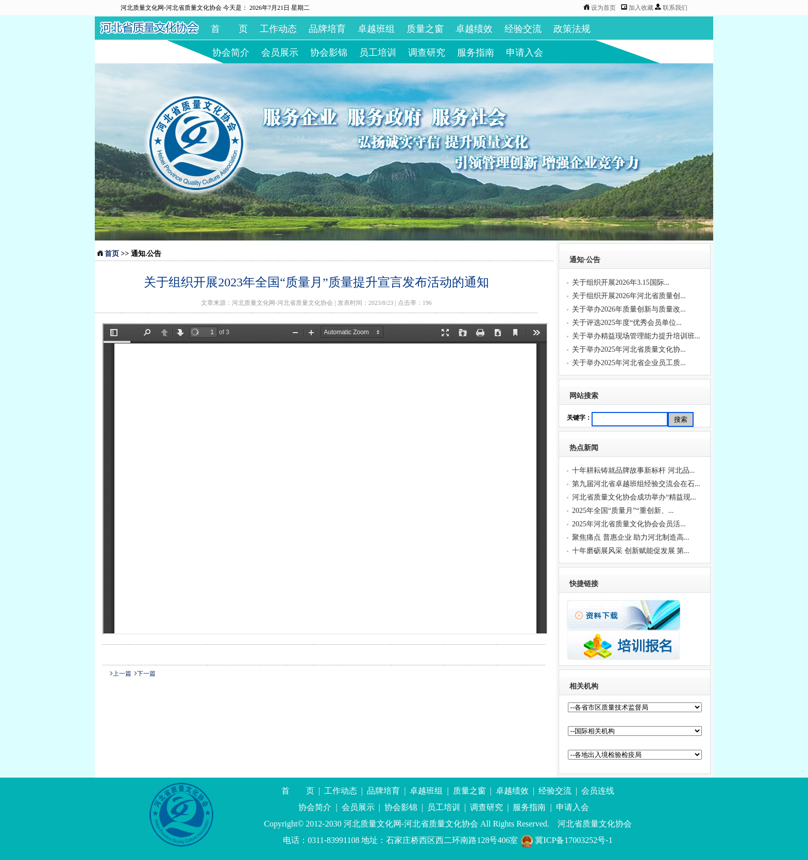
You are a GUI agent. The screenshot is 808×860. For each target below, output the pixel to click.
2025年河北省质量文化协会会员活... (629, 524)
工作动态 (278, 29)
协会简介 (230, 52)
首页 (112, 253)
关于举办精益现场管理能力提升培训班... (636, 336)
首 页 (229, 29)
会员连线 (597, 790)
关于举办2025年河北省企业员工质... (629, 363)
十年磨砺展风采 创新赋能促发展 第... (630, 551)
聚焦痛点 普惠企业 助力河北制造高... (630, 537)
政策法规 (572, 29)
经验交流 (523, 29)
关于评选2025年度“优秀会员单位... (627, 322)
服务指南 (475, 52)
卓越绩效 (474, 29)
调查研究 (426, 52)
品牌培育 (327, 29)
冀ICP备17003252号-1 (566, 840)
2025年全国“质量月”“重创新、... (623, 510)
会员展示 (279, 52)
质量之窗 (425, 29)
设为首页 (603, 7)
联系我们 (675, 7)
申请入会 (524, 52)
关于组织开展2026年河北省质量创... (629, 296)
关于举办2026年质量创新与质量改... (629, 309)
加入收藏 (642, 7)
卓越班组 (376, 29)
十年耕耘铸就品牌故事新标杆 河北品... (633, 470)
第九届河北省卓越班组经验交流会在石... (636, 484)
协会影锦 (328, 52)
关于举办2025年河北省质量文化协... (629, 349)
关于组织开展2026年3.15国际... (620, 282)
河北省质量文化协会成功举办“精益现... (634, 497)
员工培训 (377, 52)
